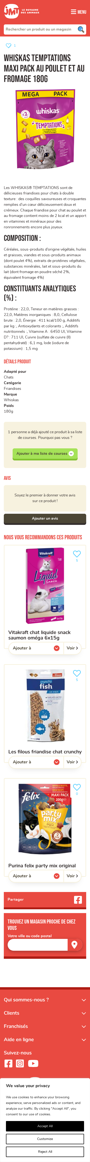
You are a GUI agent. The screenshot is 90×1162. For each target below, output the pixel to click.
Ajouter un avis (45, 520)
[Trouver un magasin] (75, 946)
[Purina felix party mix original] (45, 828)
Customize (45, 1139)
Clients (11, 1014)
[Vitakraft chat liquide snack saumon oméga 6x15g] (45, 598)
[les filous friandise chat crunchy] (45, 715)
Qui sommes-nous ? (26, 1001)
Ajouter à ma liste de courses (45, 454)
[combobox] (45, 29)
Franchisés (16, 1027)
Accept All (45, 1126)
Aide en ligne (19, 1041)
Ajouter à (32, 650)
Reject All (45, 1151)
